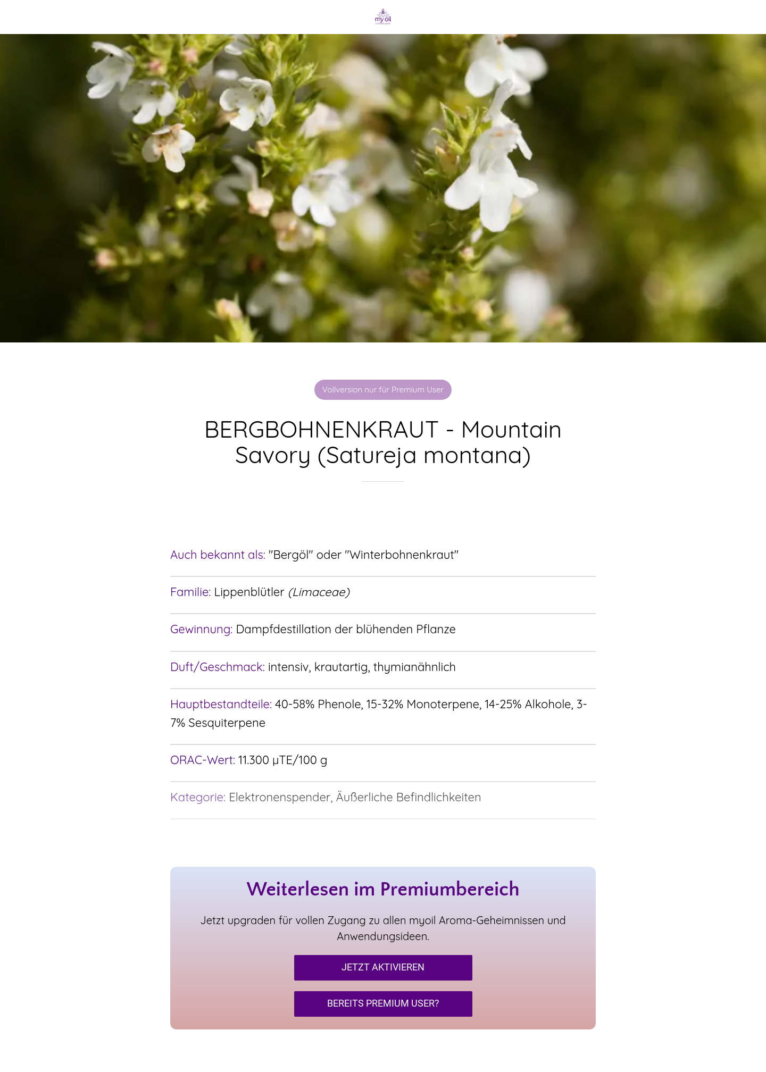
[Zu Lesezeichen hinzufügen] (383, 513)
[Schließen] (21, 17)
